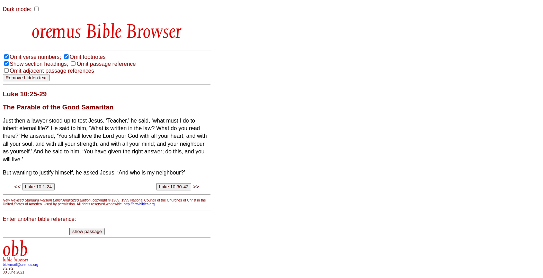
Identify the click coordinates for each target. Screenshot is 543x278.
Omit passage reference (106, 64)
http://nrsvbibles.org (139, 204)
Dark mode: (17, 9)
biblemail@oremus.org (20, 265)
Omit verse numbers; (35, 57)
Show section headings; (39, 64)
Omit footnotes (88, 57)
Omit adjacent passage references (52, 71)
